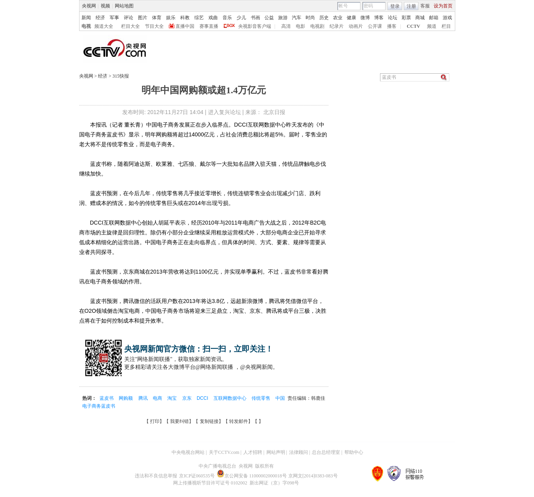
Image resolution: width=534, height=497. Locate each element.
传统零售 (262, 398)
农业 (337, 17)
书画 (255, 17)
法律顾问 (298, 452)
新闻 (86, 17)
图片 (142, 17)
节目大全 (154, 26)
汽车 (296, 17)
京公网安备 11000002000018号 (252, 476)
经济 (100, 17)
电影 (300, 26)
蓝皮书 (107, 398)
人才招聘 (252, 452)
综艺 (199, 17)
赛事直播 (208, 26)
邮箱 (433, 17)
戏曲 (213, 17)
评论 (128, 17)
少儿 (241, 17)
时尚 (310, 17)
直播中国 (185, 26)
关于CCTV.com (224, 452)
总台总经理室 (326, 452)
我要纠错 (179, 421)
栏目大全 (130, 26)
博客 (379, 17)
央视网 (89, 6)
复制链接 (209, 421)
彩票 (406, 17)
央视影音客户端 (254, 26)
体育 (156, 17)
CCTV (413, 26)
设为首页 (443, 6)
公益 (269, 17)
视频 (105, 6)
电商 (158, 398)
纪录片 (336, 26)
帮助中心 (353, 452)
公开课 (375, 26)
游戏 (447, 17)
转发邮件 (238, 421)
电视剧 (317, 26)
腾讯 (143, 398)
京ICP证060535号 (197, 476)
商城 (420, 17)
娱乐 (171, 17)
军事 (114, 17)
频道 (431, 26)
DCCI (203, 398)
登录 (395, 6)
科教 (185, 17)
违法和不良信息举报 (156, 476)
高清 (286, 26)
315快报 (120, 76)
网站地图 (124, 6)
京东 (187, 398)
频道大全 (103, 26)
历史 (324, 17)
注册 (411, 6)
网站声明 (275, 452)
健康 (351, 17)
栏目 (446, 26)
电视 (86, 26)
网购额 (126, 398)
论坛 (392, 17)
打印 (154, 421)
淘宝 (172, 398)
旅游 (283, 17)
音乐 (227, 17)
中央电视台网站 (188, 452)
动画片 (356, 26)
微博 (365, 17)
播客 (391, 26)
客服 (425, 6)
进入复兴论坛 (224, 112)
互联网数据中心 (231, 398)
